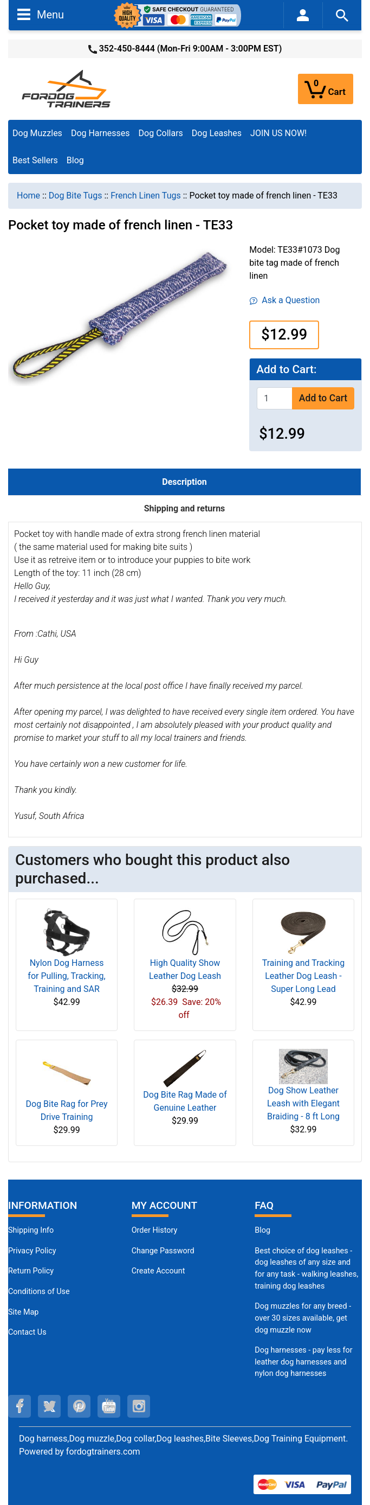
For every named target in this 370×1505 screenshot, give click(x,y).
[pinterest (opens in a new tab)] (79, 1406)
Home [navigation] (28, 195)
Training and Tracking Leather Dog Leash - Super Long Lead (303, 976)
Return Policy (31, 1271)
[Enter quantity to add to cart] (275, 398)
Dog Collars (161, 133)
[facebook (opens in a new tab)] (19, 1406)
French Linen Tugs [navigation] (146, 195)
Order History (155, 1230)
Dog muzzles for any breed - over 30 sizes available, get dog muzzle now (303, 1318)
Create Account (158, 1271)
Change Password (163, 1251)
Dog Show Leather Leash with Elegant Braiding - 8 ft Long (303, 1103)
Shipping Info (31, 1230)
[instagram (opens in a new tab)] (139, 1406)
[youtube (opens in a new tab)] (109, 1406)
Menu (40, 14)
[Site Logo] (67, 88)
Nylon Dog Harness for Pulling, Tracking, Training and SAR (66, 976)
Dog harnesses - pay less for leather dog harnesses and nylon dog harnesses (303, 1362)
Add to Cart (323, 398)
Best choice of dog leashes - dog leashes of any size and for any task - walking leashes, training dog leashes (306, 1268)
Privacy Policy (32, 1251)
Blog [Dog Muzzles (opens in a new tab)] (262, 1230)
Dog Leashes (217, 133)
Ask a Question (285, 300)
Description (184, 482)
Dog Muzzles (37, 133)
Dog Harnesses (100, 133)
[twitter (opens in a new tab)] (49, 1406)
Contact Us (27, 1332)
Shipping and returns (184, 508)
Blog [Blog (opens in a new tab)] (75, 160)
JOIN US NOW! (278, 133)
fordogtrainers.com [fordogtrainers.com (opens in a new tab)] (103, 1451)
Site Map (23, 1312)
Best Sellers (35, 160)
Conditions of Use (39, 1291)
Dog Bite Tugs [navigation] (75, 195)
